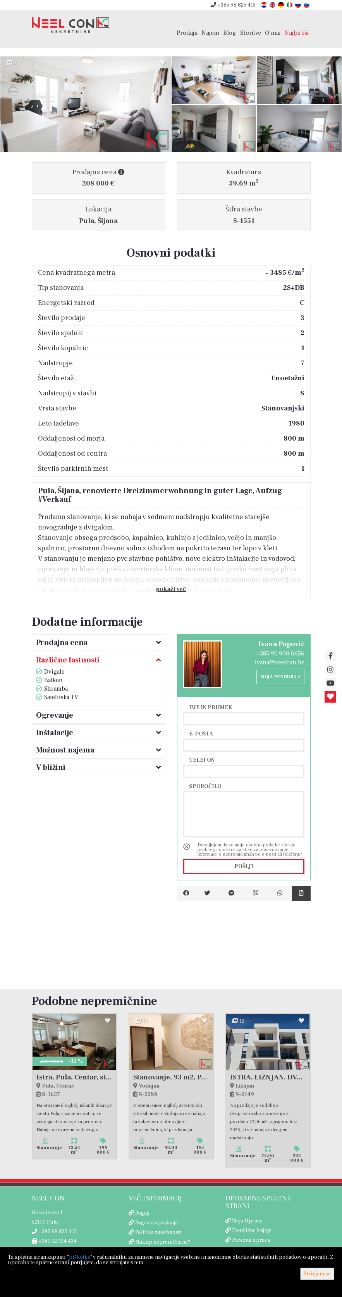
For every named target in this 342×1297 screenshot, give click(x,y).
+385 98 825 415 (233, 5)
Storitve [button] (250, 33)
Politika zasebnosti (158, 1232)
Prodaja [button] (187, 33)
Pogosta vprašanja (156, 1222)
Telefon (202, 760)
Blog (229, 33)
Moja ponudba (280, 677)
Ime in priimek (210, 707)
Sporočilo (205, 786)
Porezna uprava (251, 1240)
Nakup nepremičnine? (162, 1242)
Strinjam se (317, 1273)
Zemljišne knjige (252, 1230)
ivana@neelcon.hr (279, 662)
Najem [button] (210, 33)
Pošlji (243, 866)
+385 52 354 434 (54, 1241)
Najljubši (296, 33)
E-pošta (201, 733)
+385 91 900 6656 (280, 653)
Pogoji (142, 1213)
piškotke (79, 1257)
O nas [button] (272, 33)
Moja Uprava (247, 1220)
